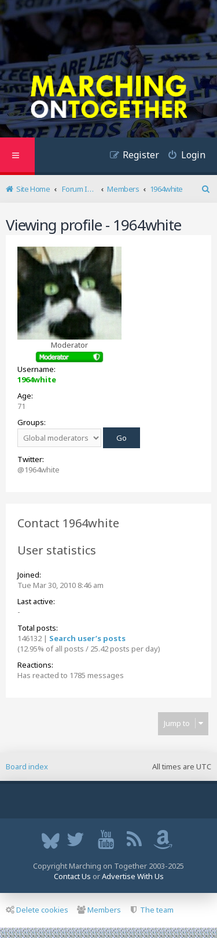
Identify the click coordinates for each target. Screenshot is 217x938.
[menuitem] (182, 156)
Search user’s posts (87, 638)
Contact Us (72, 876)
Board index (27, 766)
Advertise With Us (133, 876)
